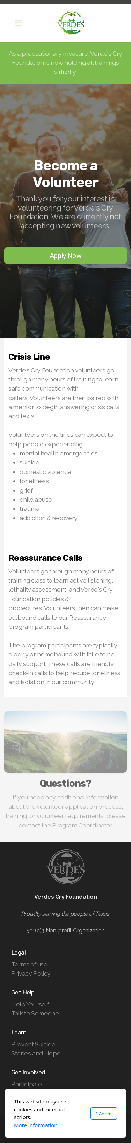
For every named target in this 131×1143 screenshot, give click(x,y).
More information (36, 1125)
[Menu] (18, 23)
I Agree (103, 1113)
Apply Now (66, 256)
